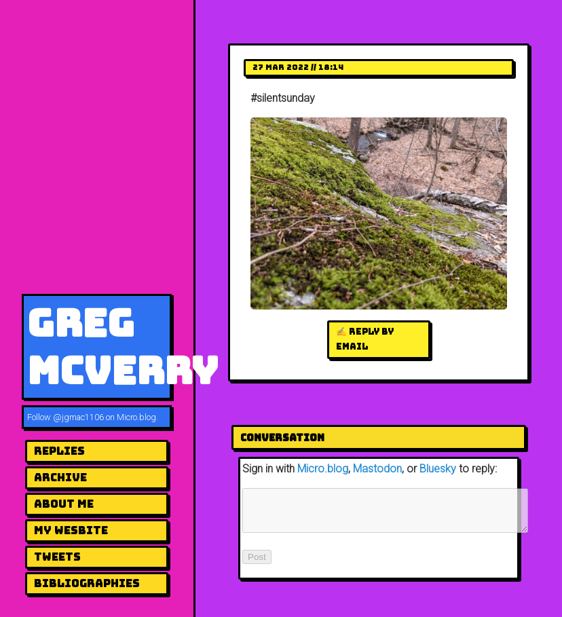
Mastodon (377, 468)
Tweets (57, 557)
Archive (60, 477)
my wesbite (71, 530)
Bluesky (437, 468)
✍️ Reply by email (365, 339)
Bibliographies (87, 583)
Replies (59, 451)
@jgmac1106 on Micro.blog (104, 417)
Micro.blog (322, 468)
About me (64, 504)
